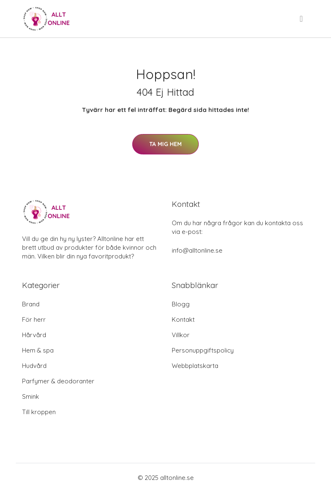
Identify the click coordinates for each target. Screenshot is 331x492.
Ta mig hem (165, 144)
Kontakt (183, 319)
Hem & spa (38, 350)
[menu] (302, 19)
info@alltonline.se (197, 250)
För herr (34, 319)
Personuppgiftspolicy (203, 350)
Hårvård (34, 335)
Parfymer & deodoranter (58, 381)
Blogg (181, 304)
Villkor (181, 335)
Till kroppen (39, 412)
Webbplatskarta (195, 366)
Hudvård (34, 366)
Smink (30, 396)
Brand (31, 304)
